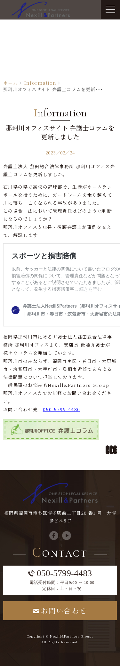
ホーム (10, 83)
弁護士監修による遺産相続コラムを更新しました (109, 450)
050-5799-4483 (64, 573)
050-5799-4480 (61, 409)
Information (40, 83)
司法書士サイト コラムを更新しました (117, 450)
